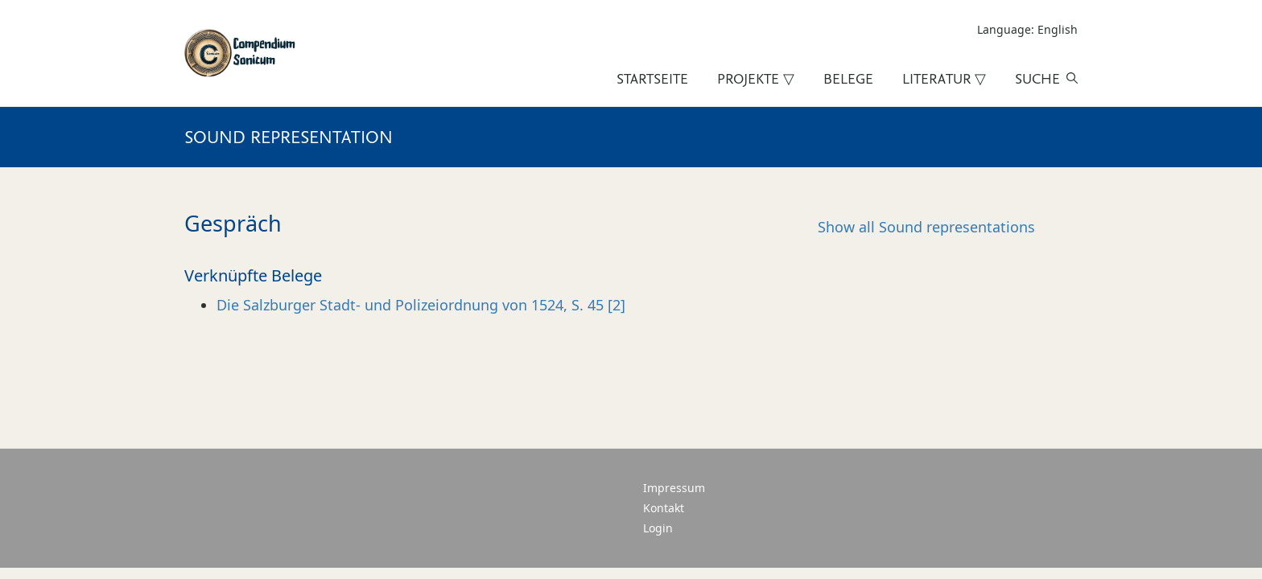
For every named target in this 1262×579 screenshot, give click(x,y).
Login (658, 528)
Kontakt (663, 507)
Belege (848, 79)
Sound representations (926, 226)
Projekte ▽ (755, 79)
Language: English (1027, 29)
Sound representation (288, 136)
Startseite (652, 79)
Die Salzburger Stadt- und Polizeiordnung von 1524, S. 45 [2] (421, 304)
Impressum (674, 487)
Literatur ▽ (944, 79)
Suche (1037, 79)
